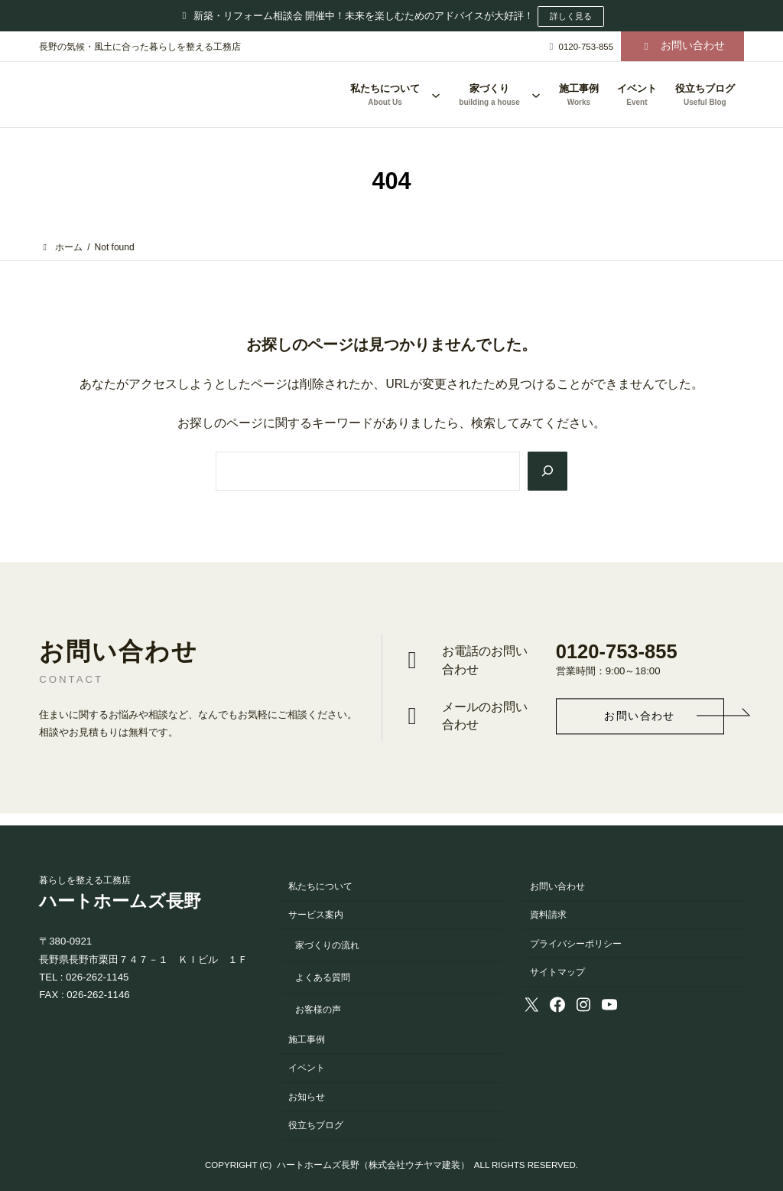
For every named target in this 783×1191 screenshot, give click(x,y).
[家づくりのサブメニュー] (536, 95)
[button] (682, 46)
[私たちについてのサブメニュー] (435, 95)
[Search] (546, 470)
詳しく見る (570, 16)
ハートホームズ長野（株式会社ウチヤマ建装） (373, 1165)
